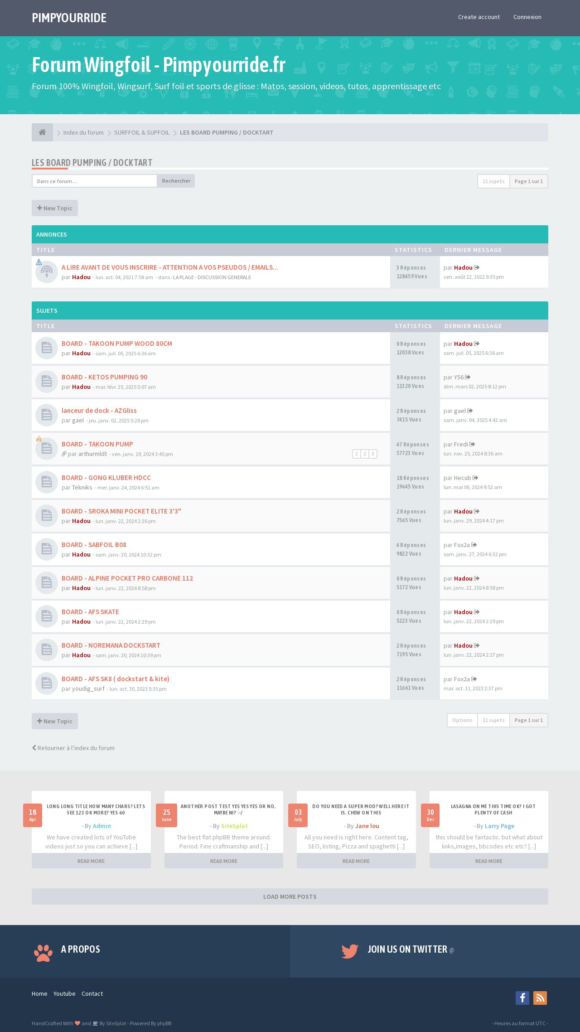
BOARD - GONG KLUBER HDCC (106, 477)
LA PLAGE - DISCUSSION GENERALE (212, 277)
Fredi (461, 444)
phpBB (164, 1023)
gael (78, 420)
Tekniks (82, 487)
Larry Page (499, 826)
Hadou (81, 277)
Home (40, 993)
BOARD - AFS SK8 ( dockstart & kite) (115, 678)
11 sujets (494, 181)
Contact (92, 993)
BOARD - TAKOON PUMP (97, 444)
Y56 (459, 377)
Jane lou (367, 826)
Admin (102, 826)
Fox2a (462, 545)
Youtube (64, 993)
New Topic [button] (54, 208)
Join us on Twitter (411, 949)
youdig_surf (88, 688)
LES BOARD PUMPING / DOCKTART (92, 162)
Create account (479, 17)
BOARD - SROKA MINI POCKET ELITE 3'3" (121, 511)
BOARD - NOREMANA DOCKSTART (111, 645)
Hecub (462, 478)
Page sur (529, 181)
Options (462, 720)
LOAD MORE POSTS (290, 896)
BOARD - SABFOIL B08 (94, 544)
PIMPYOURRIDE (69, 17)
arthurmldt (92, 454)
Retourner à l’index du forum (73, 748)
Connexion (527, 17)
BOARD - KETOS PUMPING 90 (104, 377)
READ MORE (91, 861)
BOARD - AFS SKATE (90, 611)
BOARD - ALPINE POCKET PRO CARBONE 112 (127, 578)
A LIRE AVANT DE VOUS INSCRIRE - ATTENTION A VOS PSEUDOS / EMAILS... (170, 267)
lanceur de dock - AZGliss (99, 410)
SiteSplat (234, 826)
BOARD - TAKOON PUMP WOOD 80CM (117, 343)
